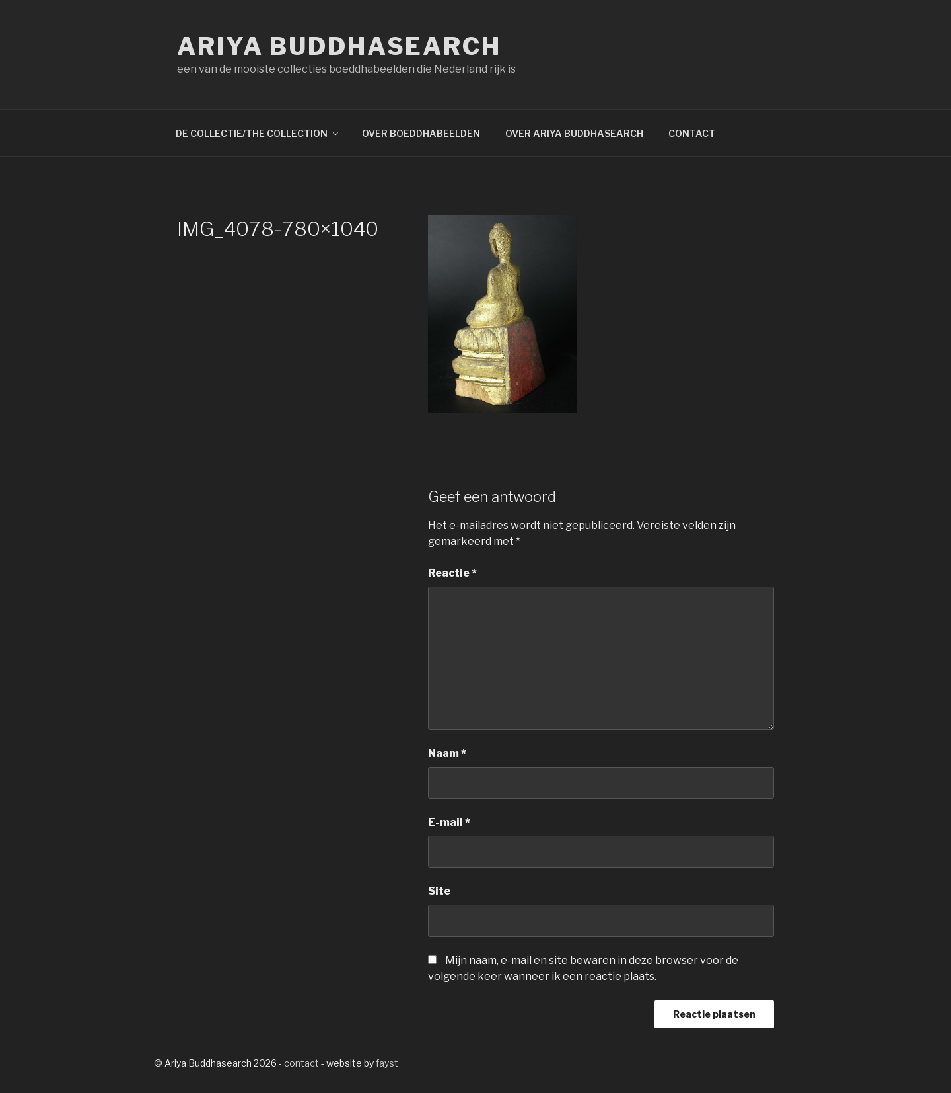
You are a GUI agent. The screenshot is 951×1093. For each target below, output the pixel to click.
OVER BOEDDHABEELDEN (421, 133)
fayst (387, 1063)
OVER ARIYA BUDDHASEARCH (574, 133)
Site (439, 891)
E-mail (449, 822)
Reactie (452, 573)
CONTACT (691, 133)
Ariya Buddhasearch (339, 46)
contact (301, 1063)
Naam (447, 753)
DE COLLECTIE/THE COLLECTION (258, 133)
